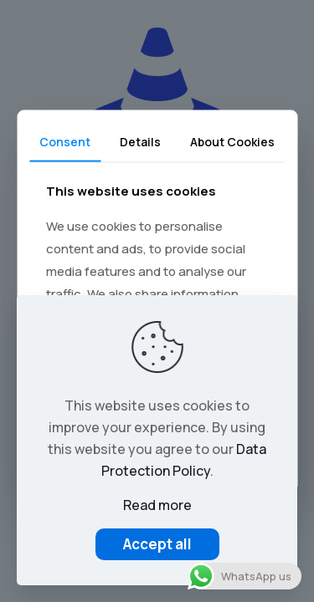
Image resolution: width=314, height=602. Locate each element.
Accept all (157, 544)
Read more (157, 505)
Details (140, 142)
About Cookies (232, 142)
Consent (64, 142)
